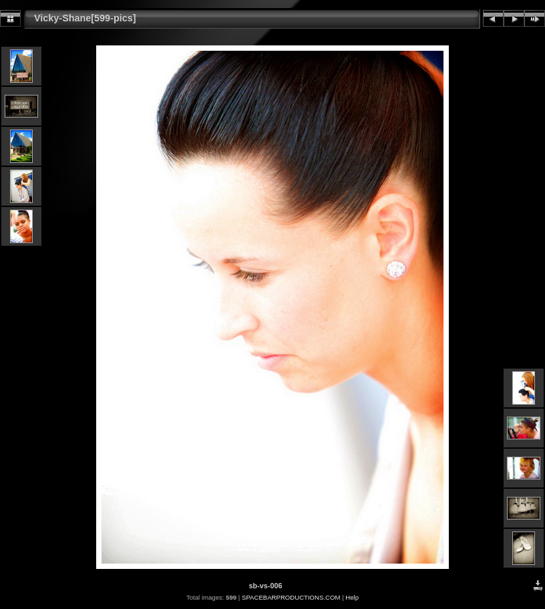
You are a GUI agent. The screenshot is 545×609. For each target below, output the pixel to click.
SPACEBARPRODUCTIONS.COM (291, 597)
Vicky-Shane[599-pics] (85, 18)
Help (352, 597)
